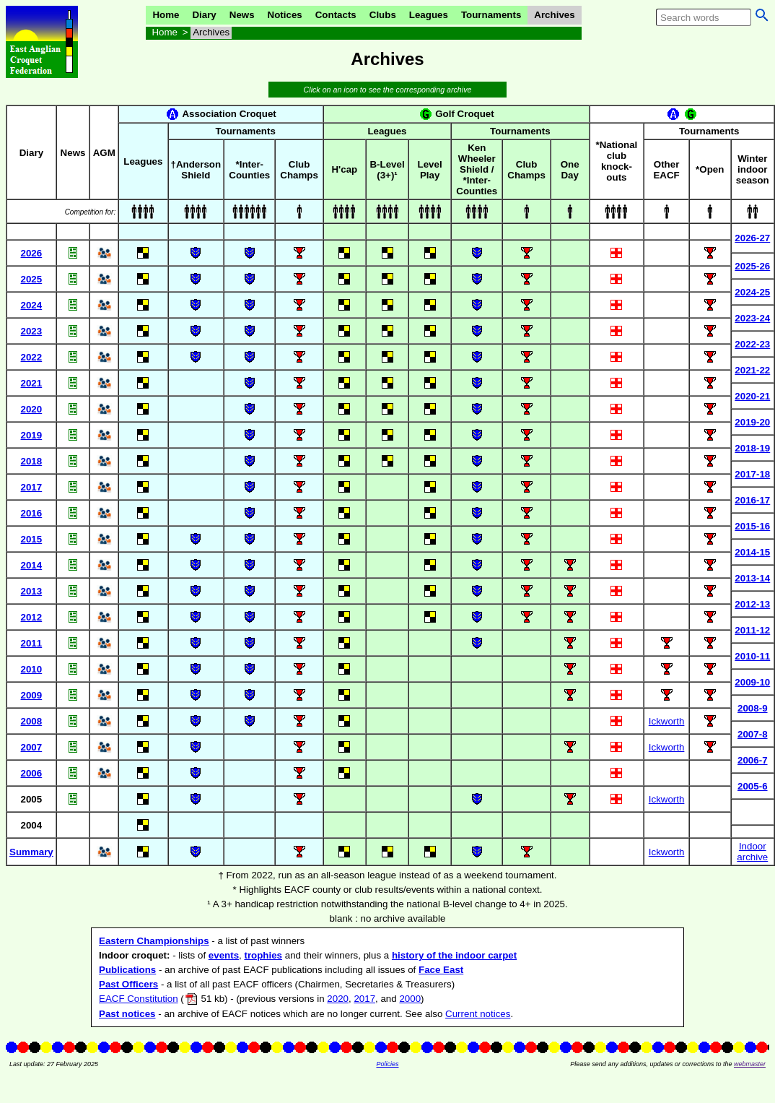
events (224, 955)
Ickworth (667, 721)
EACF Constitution (138, 998)
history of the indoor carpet (454, 955)
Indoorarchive (752, 851)
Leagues (428, 14)
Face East (441, 969)
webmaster (750, 1064)
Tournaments (491, 14)
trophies (263, 955)
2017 (364, 998)
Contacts (335, 14)
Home (165, 14)
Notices (285, 14)
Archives (554, 14)
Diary (204, 14)
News (242, 14)
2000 (410, 998)
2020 (338, 998)
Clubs (382, 14)
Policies (387, 1064)
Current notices (477, 1013)
